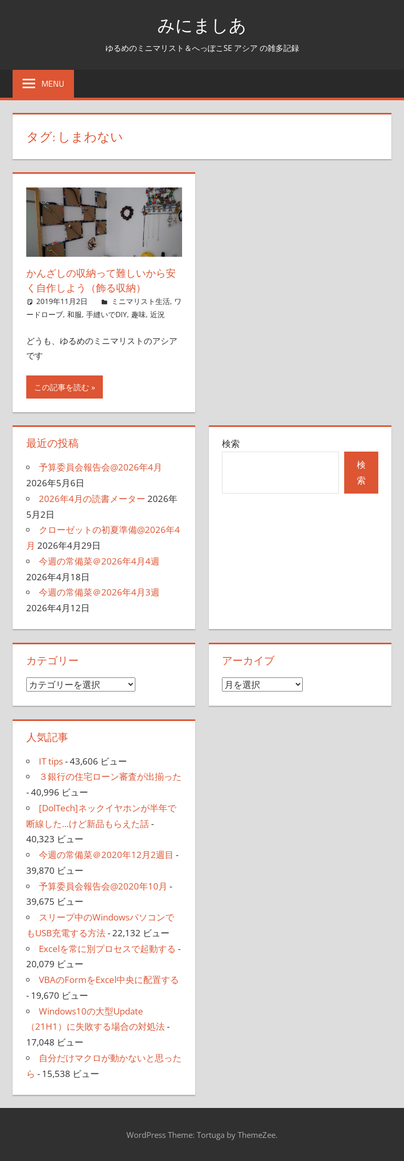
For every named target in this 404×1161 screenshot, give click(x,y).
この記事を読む (61, 387)
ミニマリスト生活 (140, 301)
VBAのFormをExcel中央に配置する (109, 980)
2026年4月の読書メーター (92, 499)
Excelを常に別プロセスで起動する (107, 949)
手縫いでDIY (106, 314)
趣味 (138, 314)
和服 (74, 314)
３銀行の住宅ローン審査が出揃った (110, 776)
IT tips (51, 761)
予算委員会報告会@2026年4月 (100, 467)
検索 (231, 443)
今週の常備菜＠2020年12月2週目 (106, 855)
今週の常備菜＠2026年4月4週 (99, 561)
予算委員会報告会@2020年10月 (103, 886)
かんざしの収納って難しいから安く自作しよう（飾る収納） (99, 280)
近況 (157, 314)
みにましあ (202, 24)
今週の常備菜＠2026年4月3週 (99, 592)
